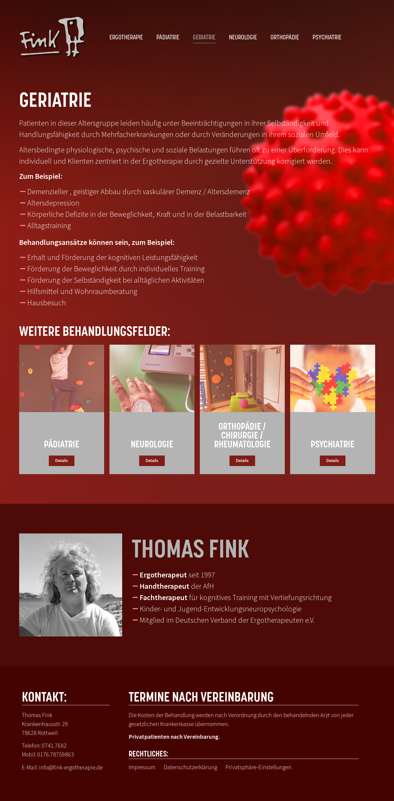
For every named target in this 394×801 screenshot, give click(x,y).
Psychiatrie (327, 38)
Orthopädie (284, 38)
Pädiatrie (167, 38)
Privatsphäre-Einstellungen (258, 767)
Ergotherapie (126, 38)
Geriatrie (204, 38)
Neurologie (243, 38)
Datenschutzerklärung (190, 767)
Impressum (142, 767)
